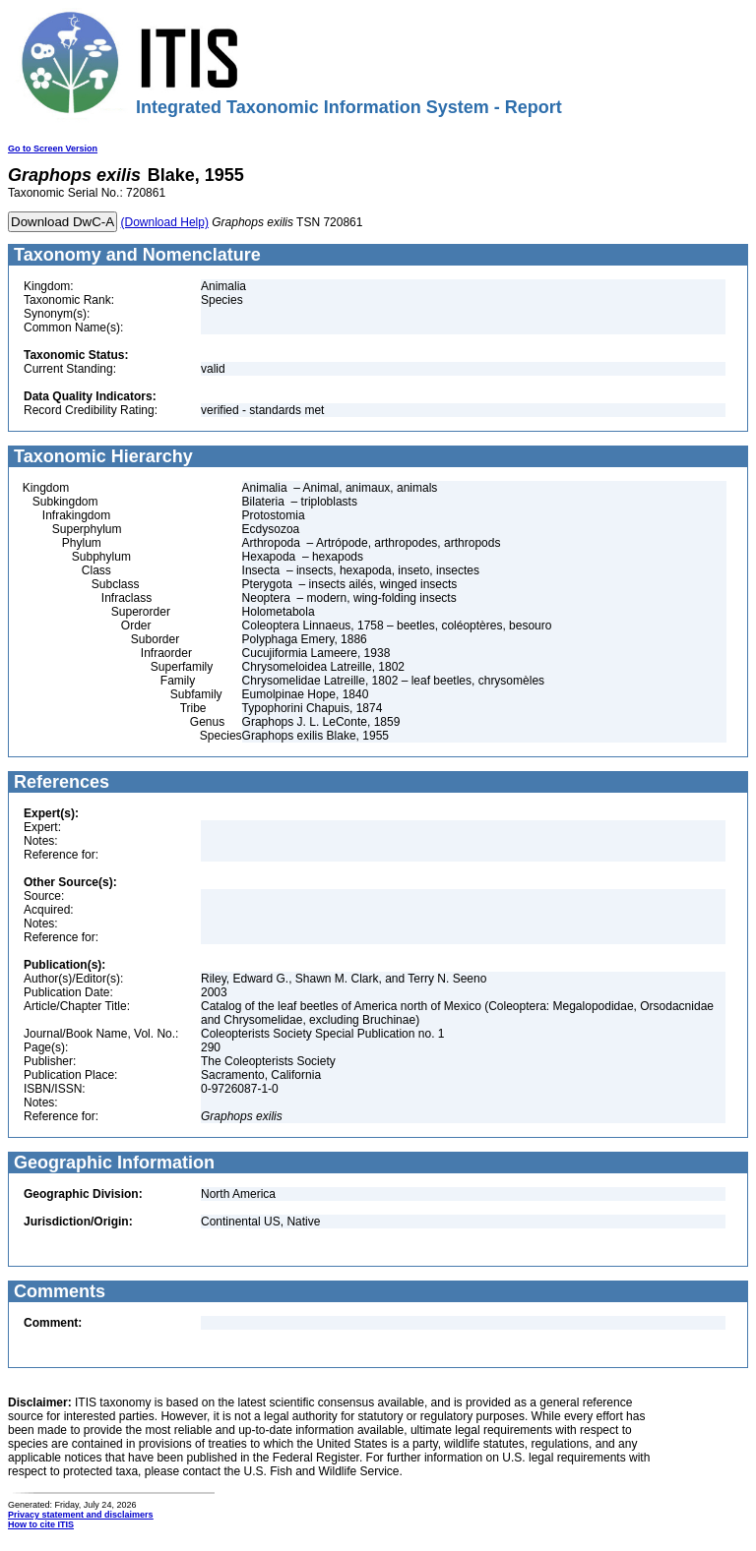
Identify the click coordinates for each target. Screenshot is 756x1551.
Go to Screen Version (52, 148)
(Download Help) (165, 222)
